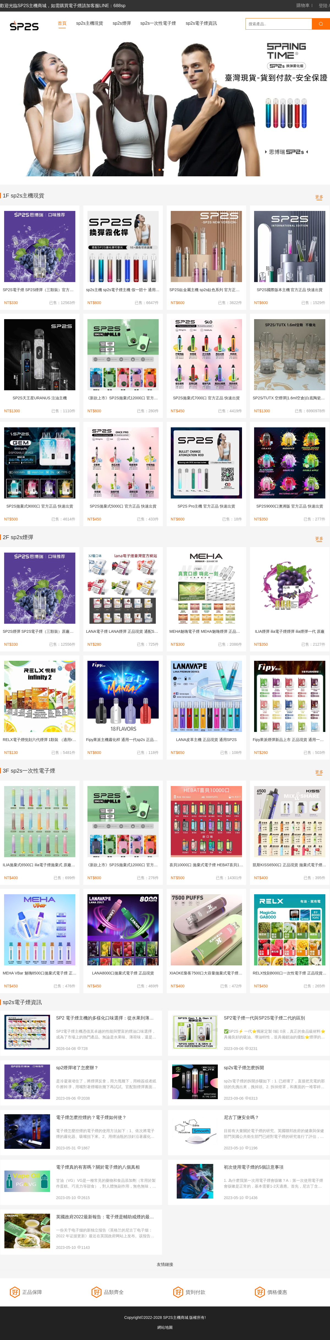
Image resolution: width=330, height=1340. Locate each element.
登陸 (323, 5)
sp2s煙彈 (122, 23)
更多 (319, 196)
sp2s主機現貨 (89, 23)
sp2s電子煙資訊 (201, 23)
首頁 (62, 23)
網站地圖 (165, 1327)
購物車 (303, 5)
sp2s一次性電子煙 (158, 23)
